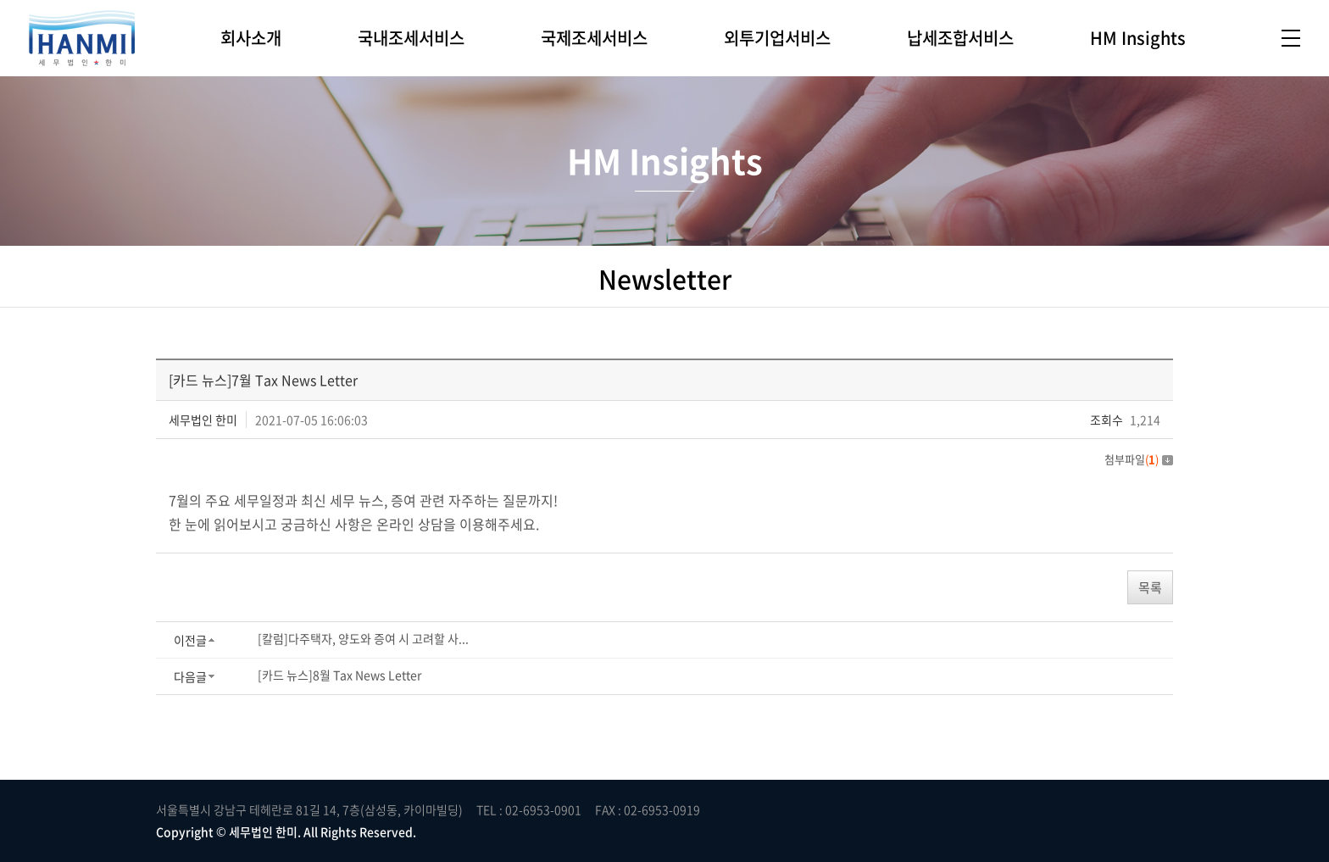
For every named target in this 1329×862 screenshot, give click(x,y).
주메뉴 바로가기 (0, 0)
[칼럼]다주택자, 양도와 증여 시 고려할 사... (363, 638)
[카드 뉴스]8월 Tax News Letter (339, 674)
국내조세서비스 (411, 37)
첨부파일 (1138, 459)
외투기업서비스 (777, 37)
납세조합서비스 (960, 37)
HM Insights (1138, 37)
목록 (1150, 587)
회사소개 (250, 37)
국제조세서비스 (594, 37)
